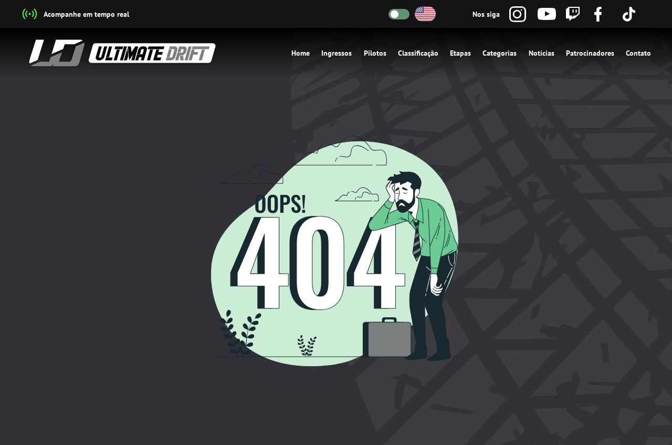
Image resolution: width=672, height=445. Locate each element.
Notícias (541, 53)
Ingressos (336, 53)
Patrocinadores (590, 53)
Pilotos (375, 53)
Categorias (499, 53)
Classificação (418, 53)
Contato (638, 53)
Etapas (460, 53)
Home (300, 53)
